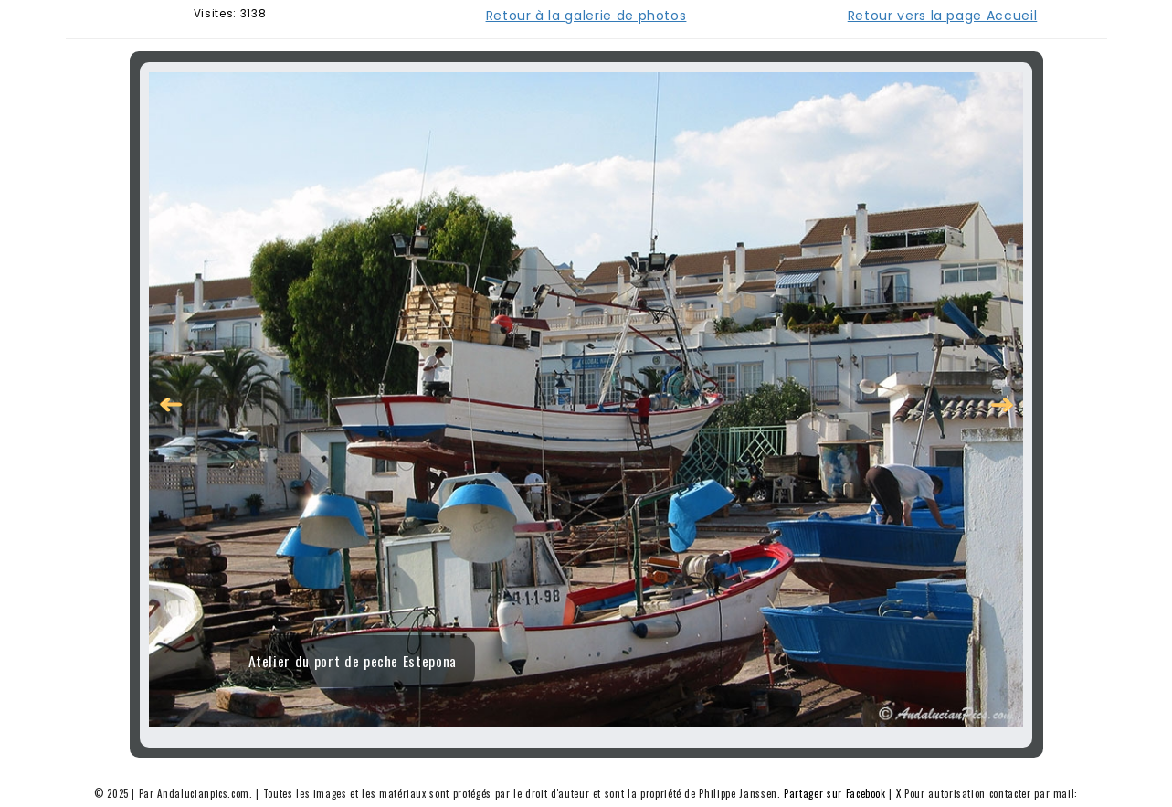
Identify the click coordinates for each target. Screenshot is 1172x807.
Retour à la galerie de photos (586, 15)
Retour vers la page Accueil (943, 15)
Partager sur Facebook (835, 793)
